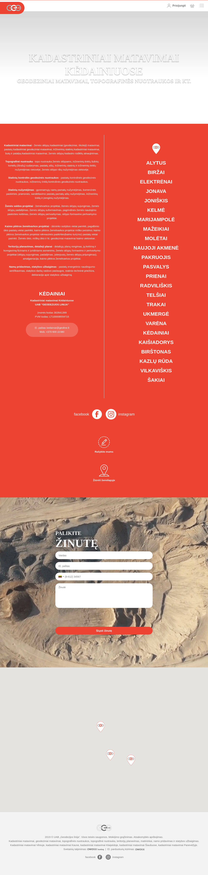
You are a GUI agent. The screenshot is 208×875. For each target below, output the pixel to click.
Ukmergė (156, 314)
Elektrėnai (156, 181)
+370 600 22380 (55, 331)
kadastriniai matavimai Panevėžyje (177, 845)
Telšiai (156, 295)
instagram (126, 414)
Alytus (156, 163)
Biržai (156, 172)
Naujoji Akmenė (156, 248)
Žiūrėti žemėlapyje (104, 473)
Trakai (156, 304)
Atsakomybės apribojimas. (148, 837)
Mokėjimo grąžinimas (120, 837)
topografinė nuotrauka (103, 841)
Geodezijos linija (70, 837)
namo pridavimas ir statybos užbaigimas (176, 841)
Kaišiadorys (156, 342)
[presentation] (81, 617)
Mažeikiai (156, 229)
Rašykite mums (104, 444)
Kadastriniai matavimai (44, 300)
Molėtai (156, 238)
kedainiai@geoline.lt (58, 327)
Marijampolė (156, 219)
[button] (131, 760)
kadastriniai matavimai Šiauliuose (138, 845)
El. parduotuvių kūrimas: (126, 849)
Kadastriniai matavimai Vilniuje (27, 845)
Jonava (156, 191)
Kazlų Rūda (156, 361)
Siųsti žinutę (104, 630)
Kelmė (156, 210)
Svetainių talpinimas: (84, 849)
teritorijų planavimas (128, 841)
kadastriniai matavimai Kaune (62, 845)
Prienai (156, 276)
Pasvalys (156, 266)
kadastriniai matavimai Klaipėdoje (99, 845)
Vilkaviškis (156, 370)
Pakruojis (156, 257)
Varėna (156, 323)
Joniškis (156, 200)
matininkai (146, 841)
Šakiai (156, 380)
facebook (81, 414)
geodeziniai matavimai (48, 841)
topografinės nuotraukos (75, 841)
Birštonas (156, 351)
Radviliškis (156, 285)
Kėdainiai (156, 333)
